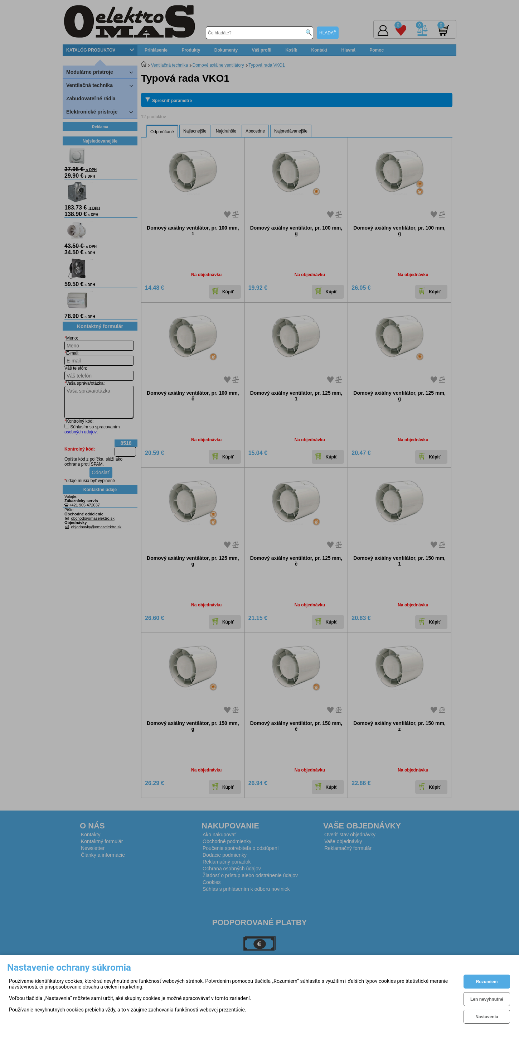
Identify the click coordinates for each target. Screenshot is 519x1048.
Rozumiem (487, 981)
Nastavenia (486, 1016)
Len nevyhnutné (486, 999)
